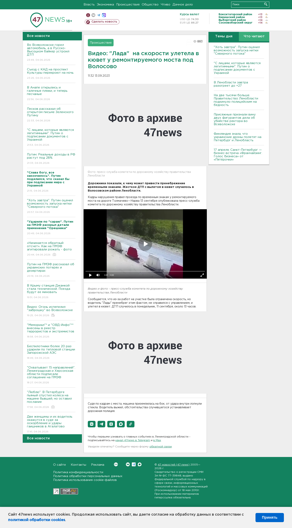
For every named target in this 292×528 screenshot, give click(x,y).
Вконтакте (116, 464)
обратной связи (160, 447)
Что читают (254, 36)
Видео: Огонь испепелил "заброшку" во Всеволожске (51, 311)
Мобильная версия (88, 15)
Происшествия (128, 4)
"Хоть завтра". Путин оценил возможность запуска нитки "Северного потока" (51, 206)
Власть (89, 4)
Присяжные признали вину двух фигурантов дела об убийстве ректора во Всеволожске (235, 119)
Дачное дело (183, 4)
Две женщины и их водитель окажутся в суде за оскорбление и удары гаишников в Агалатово (51, 424)
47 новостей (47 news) (174, 465)
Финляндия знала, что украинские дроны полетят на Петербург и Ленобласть (237, 137)
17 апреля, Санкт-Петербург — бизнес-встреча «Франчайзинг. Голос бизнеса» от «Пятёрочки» (238, 155)
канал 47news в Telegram (132, 440)
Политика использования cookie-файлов (85, 480)
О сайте (59, 464)
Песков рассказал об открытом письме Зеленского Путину (51, 115)
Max (140, 464)
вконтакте (93, 15)
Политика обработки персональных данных (87, 476)
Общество (150, 4)
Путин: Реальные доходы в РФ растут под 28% (51, 159)
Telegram (134, 464)
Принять (269, 517)
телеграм (99, 15)
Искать (265, 4)
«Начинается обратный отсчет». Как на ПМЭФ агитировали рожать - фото (51, 249)
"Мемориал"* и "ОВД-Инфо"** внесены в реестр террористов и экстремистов (51, 331)
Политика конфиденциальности (78, 472)
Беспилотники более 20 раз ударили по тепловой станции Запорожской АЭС (51, 352)
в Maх (157, 440)
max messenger (104, 15)
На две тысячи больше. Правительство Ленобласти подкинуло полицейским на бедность (236, 100)
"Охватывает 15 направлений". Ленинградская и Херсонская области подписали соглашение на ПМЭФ (51, 375)
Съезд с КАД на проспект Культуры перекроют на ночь (51, 74)
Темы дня (223, 36)
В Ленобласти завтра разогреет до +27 (231, 84)
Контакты (78, 464)
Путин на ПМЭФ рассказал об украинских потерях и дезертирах (51, 270)
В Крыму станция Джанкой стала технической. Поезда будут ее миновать (51, 291)
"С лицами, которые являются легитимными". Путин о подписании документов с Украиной (51, 138)
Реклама (97, 464)
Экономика (105, 4)
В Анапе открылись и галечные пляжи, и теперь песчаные (51, 93)
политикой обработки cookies (36, 520)
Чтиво (165, 4)
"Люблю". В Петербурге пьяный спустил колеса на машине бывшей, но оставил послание (51, 400)
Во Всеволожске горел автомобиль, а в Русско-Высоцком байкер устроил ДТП (51, 53)
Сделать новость (104, 21)
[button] (92, 424)
